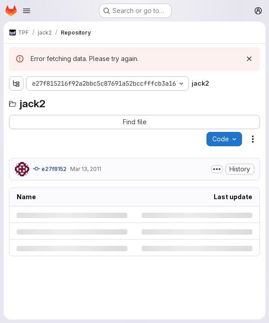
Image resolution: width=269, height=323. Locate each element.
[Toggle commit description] (217, 169)
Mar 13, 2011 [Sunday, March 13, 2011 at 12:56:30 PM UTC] (85, 169)
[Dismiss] (249, 58)
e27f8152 (50, 168)
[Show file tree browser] (16, 83)
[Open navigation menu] (26, 11)
